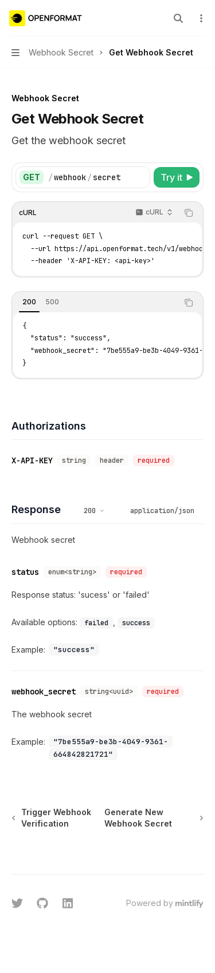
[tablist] (95, 302)
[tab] (29, 302)
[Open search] (178, 18)
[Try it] (177, 177)
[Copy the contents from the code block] (188, 212)
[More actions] (200, 18)
